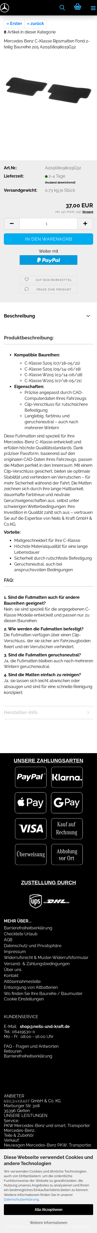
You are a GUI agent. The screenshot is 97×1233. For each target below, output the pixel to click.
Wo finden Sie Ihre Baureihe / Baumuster (43, 993)
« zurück (35, 23)
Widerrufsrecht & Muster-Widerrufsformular (46, 957)
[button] (11, 224)
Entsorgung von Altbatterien (31, 987)
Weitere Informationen (48, 1223)
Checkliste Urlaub (21, 933)
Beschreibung (19, 316)
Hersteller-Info (21, 712)
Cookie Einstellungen (24, 999)
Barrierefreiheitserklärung (28, 928)
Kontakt (11, 975)
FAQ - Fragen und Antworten (31, 1046)
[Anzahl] (48, 224)
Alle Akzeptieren (48, 1210)
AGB (8, 939)
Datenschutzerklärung (21, 1199)
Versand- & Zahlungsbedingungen (37, 963)
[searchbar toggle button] (62, 7)
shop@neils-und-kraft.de (45, 1026)
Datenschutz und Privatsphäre (32, 945)
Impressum (15, 951)
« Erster (14, 23)
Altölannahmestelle (22, 981)
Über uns (12, 969)
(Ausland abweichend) (60, 182)
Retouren (12, 1051)
